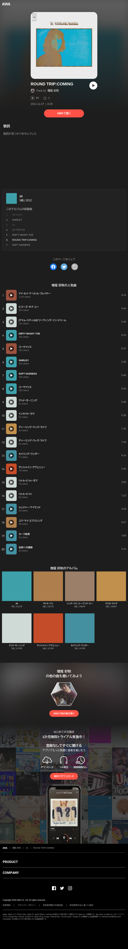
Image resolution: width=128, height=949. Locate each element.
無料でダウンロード (64, 776)
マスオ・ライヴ (111, 603)
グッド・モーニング (17, 645)
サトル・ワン (48, 603)
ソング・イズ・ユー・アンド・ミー (80, 603)
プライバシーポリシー (27, 905)
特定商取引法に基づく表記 (81, 905)
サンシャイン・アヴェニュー (48, 645)
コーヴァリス (18, 230)
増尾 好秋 (53, 90)
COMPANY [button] (11, 873)
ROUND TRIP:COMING (43, 848)
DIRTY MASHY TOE (22, 235)
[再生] (93, 86)
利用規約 (7, 905)
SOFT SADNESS (21, 245)
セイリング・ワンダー (79, 645)
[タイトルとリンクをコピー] (74, 266)
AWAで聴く (64, 113)
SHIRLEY (17, 219)
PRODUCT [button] (10, 862)
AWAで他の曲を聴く (64, 713)
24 (21, 196)
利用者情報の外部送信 (53, 905)
